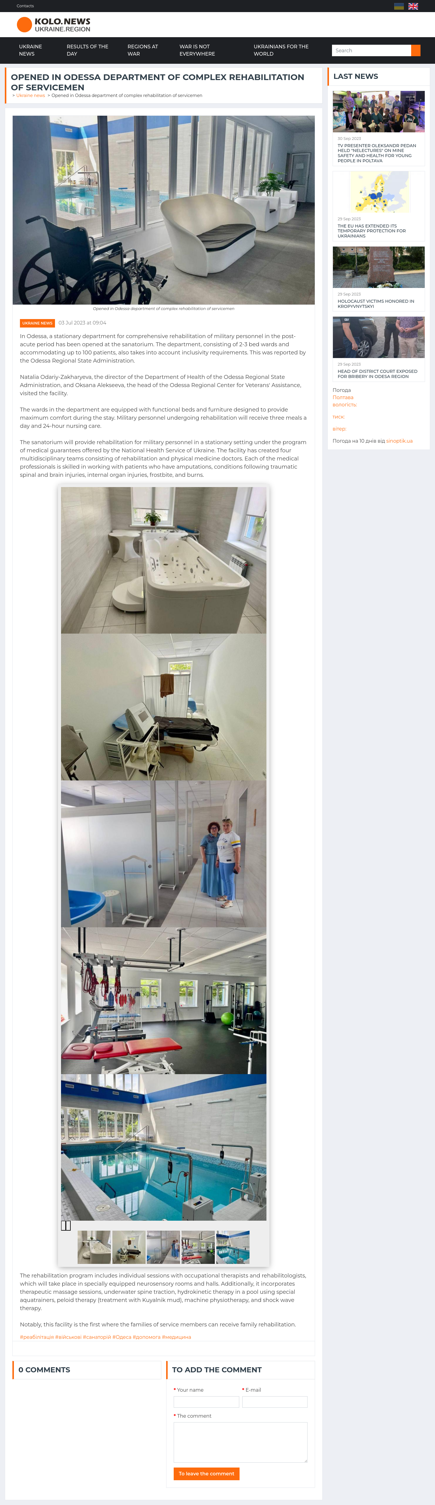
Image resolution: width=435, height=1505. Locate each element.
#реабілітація (37, 1337)
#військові (68, 1337)
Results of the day (87, 50)
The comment (192, 1416)
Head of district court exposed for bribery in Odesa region (377, 374)
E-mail (251, 1390)
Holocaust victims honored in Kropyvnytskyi (376, 304)
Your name (189, 1390)
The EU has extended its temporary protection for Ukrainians (372, 231)
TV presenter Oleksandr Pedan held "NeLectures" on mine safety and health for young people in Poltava (377, 153)
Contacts (25, 6)
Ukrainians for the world (281, 50)
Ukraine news (30, 50)
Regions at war (142, 50)
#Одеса (121, 1337)
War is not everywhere (197, 50)
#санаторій (97, 1337)
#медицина (176, 1337)
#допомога (146, 1337)
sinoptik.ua (399, 441)
